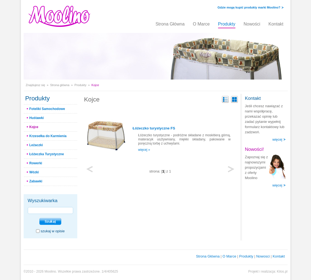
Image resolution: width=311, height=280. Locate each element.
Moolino (50, 271)
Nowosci (263, 256)
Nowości (252, 24)
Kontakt (275, 24)
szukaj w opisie (53, 231)
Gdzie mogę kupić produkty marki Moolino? (249, 7)
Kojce (33, 127)
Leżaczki (36, 145)
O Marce (201, 24)
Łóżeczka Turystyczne (46, 154)
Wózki (34, 172)
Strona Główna (170, 24)
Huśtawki (36, 118)
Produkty (226, 24)
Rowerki (35, 163)
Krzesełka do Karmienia (48, 136)
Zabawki (35, 181)
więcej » (144, 150)
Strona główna (59, 85)
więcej (277, 139)
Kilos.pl (282, 271)
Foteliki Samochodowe (47, 109)
